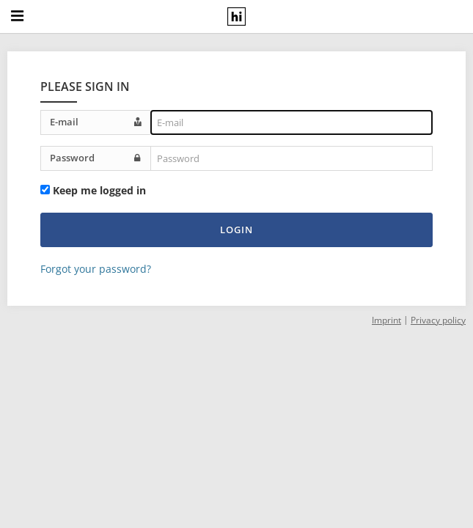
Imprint (386, 320)
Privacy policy (438, 320)
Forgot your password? (95, 269)
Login (236, 229)
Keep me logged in (99, 190)
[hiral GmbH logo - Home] (236, 16)
